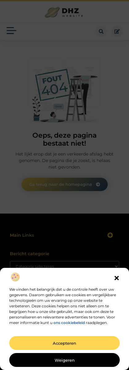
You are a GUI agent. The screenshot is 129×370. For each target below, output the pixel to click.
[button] (117, 278)
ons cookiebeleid (69, 322)
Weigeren (65, 360)
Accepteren (64, 343)
